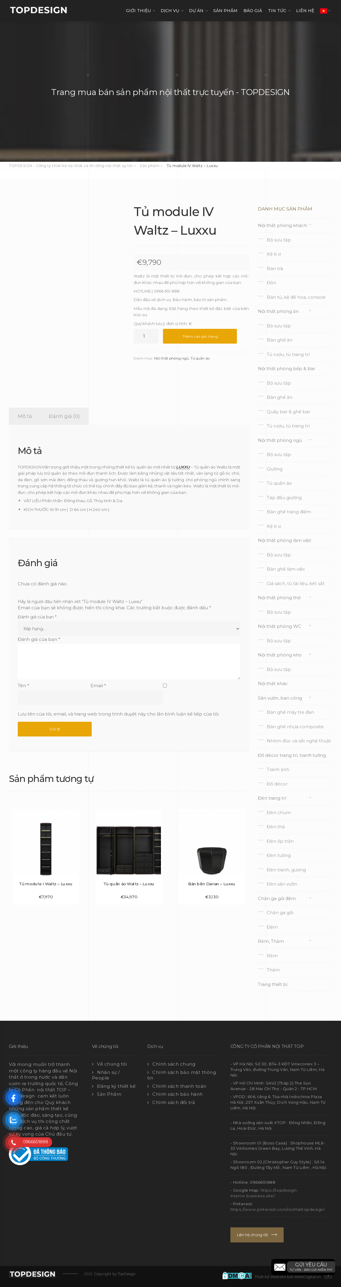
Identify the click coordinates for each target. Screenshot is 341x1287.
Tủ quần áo (200, 358)
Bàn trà (275, 268)
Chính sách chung (173, 1064)
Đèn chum (279, 812)
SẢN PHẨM (225, 10)
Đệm (272, 927)
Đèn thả (276, 826)
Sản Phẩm (109, 1094)
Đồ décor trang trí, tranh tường (292, 755)
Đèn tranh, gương (286, 870)
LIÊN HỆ (305, 10)
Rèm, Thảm (271, 941)
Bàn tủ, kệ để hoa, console (296, 297)
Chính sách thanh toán (179, 1086)
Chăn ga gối (280, 912)
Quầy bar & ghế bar (288, 411)
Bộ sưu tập (279, 240)
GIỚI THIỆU (138, 10)
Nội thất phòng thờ (279, 597)
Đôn (271, 282)
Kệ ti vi (274, 254)
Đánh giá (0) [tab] (64, 416)
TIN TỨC (277, 10)
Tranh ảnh (278, 769)
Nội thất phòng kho (280, 655)
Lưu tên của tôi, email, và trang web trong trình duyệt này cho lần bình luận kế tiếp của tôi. (118, 714)
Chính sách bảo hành (177, 1094)
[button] (303, 1267)
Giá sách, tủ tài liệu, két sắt (295, 583)
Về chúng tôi (112, 1064)
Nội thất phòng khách (282, 225)
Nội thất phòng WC (279, 626)
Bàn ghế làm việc (286, 569)
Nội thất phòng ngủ (171, 358)
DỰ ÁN (196, 10)
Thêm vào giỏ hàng (200, 336)
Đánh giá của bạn (37, 617)
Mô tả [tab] (25, 416)
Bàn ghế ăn (279, 340)
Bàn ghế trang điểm (289, 512)
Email (98, 685)
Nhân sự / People (106, 1075)
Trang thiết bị (272, 984)
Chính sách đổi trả (173, 1102)
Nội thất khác (273, 683)
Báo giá (252, 10)
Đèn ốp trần (280, 841)
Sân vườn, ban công (280, 698)
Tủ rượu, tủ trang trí (288, 354)
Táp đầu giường (284, 497)
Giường (274, 469)
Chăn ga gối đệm (277, 898)
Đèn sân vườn (282, 884)
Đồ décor (277, 784)
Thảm (273, 970)
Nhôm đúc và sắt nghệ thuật (299, 741)
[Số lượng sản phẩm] (146, 336)
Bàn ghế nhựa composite (295, 726)
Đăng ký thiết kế (116, 1086)
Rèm (272, 955)
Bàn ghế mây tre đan (290, 712)
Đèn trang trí (272, 798)
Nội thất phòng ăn (278, 311)
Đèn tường (279, 855)
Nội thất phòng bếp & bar (286, 368)
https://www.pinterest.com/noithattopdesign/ (277, 1209)
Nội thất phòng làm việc (284, 540)
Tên (23, 685)
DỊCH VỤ (170, 10)
